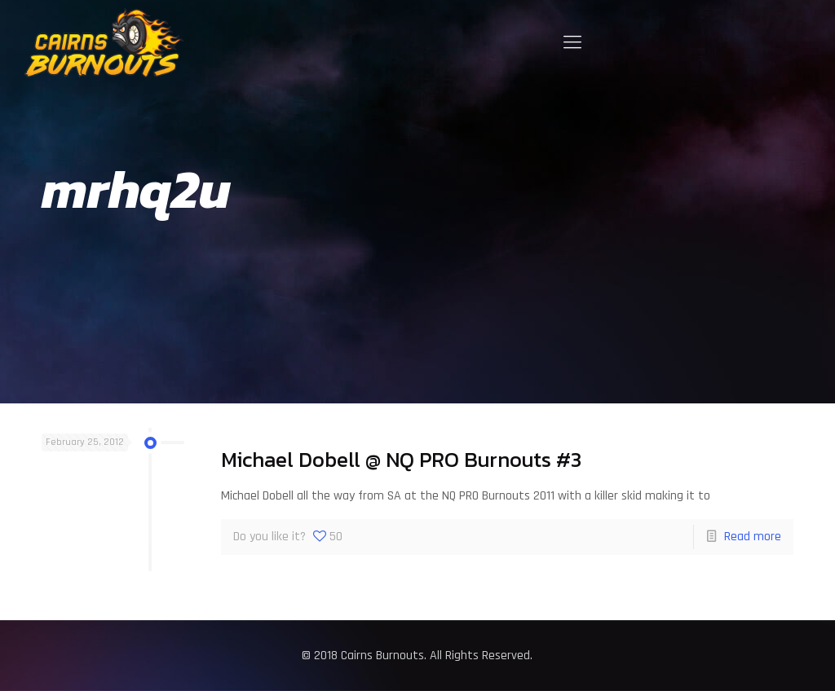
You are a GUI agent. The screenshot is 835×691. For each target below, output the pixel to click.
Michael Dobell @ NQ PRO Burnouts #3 (401, 459)
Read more (752, 536)
